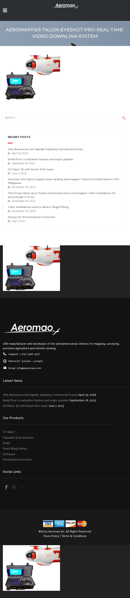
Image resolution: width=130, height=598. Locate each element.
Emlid (6, 443)
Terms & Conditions (74, 536)
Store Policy (51, 536)
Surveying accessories (17, 459)
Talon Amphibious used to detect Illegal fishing (38, 206)
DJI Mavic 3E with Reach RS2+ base (31, 169)
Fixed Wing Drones (15, 448)
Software (9, 454)
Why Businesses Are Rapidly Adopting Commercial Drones (45, 149)
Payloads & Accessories (18, 437)
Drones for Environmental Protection (31, 217)
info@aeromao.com (29, 368)
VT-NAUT (9, 432)
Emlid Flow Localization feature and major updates (40, 159)
